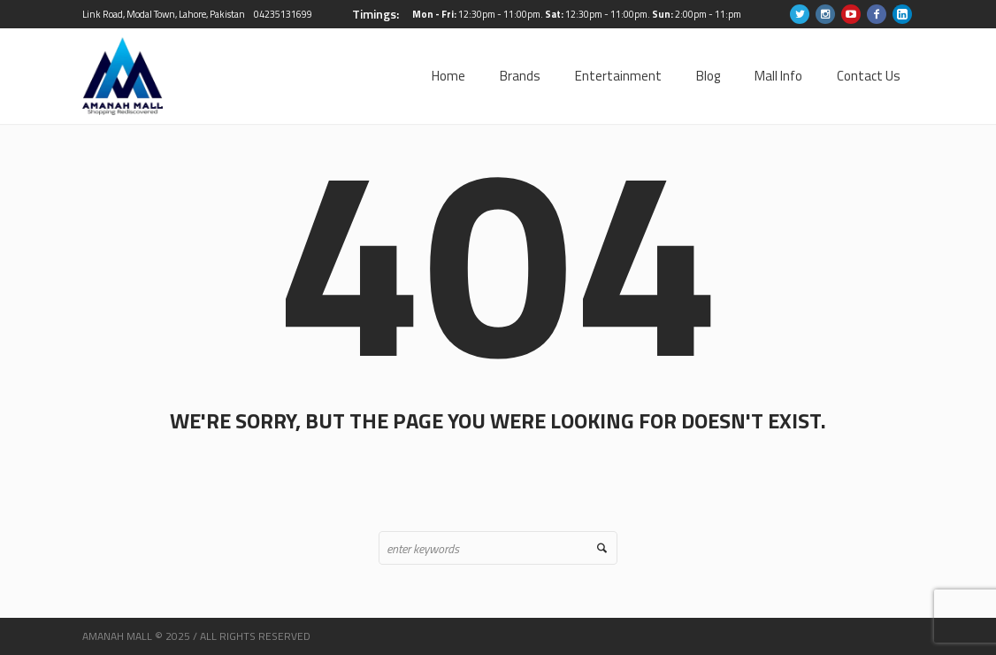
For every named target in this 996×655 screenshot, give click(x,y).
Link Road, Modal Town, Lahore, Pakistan (163, 14)
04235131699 (283, 14)
